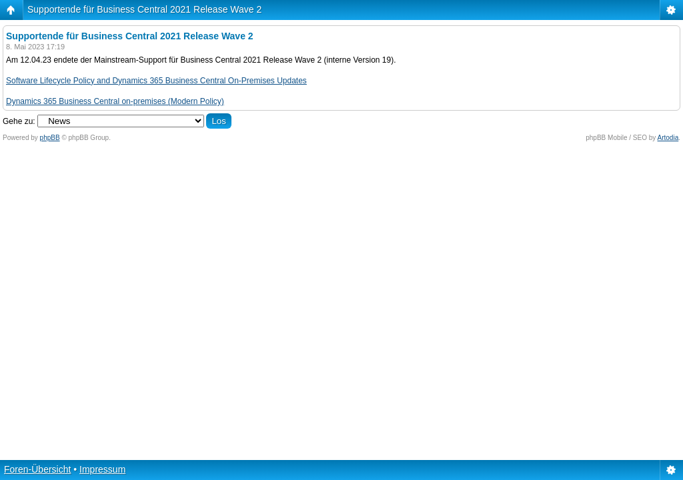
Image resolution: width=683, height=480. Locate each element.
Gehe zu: (19, 121)
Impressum (102, 469)
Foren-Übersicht (37, 469)
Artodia (668, 137)
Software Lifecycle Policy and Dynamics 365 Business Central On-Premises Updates (156, 80)
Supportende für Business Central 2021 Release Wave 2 (144, 9)
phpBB (50, 137)
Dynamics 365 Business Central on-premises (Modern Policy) (115, 101)
